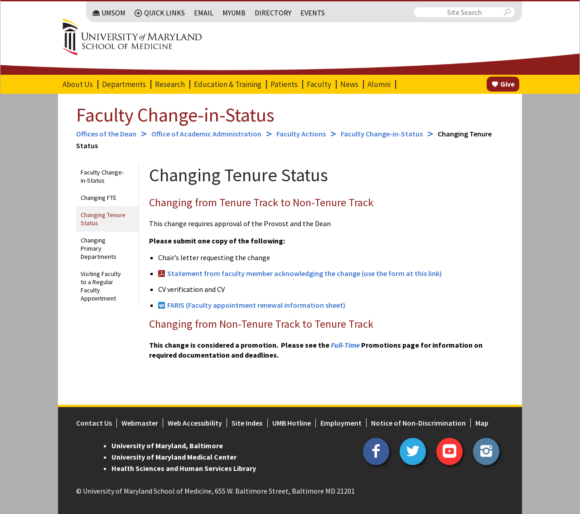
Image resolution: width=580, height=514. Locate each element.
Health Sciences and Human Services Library (183, 468)
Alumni (379, 84)
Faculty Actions (301, 133)
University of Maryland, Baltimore (167, 445)
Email (203, 12)
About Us (78, 84)
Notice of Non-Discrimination (418, 422)
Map (481, 422)
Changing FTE (98, 198)
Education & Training (227, 84)
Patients (284, 84)
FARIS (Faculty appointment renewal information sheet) (257, 305)
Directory (273, 12)
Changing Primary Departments (98, 248)
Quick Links (164, 12)
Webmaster (139, 422)
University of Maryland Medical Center (174, 456)
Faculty (319, 84)
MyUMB (234, 12)
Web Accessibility (195, 422)
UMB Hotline (291, 422)
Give (507, 83)
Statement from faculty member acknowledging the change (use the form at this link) (304, 273)
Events (312, 12)
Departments (124, 84)
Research (170, 84)
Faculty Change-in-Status (175, 114)
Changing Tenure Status (103, 219)
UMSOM (114, 12)
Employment (341, 422)
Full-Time (345, 344)
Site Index (247, 422)
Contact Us (94, 422)
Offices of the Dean (106, 133)
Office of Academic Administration (206, 133)
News (349, 84)
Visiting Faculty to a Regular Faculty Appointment (101, 286)
